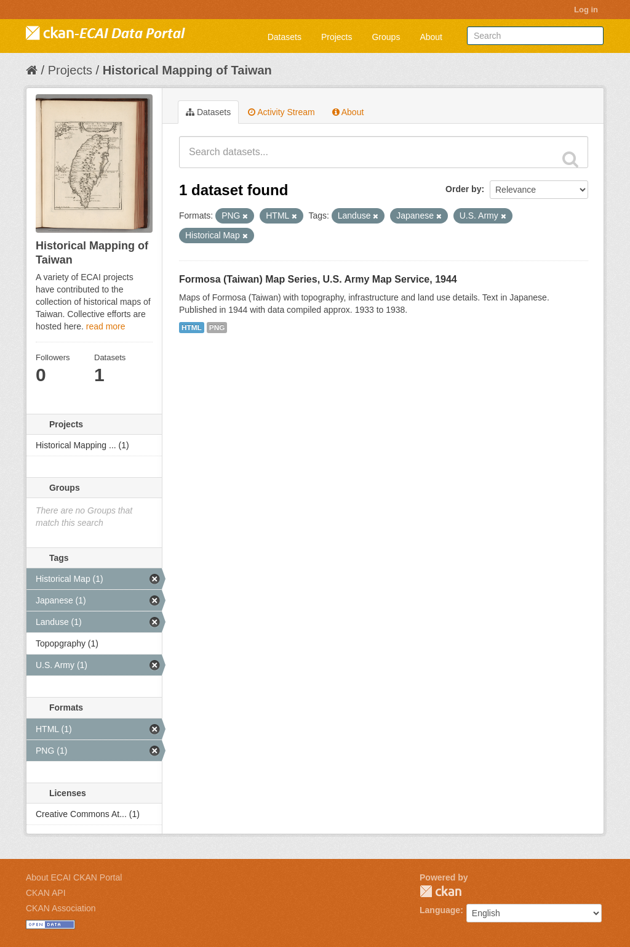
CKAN (440, 891)
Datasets (284, 37)
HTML (191, 327)
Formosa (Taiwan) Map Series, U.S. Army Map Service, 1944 (318, 279)
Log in (586, 9)
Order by (463, 189)
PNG (217, 327)
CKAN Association (61, 908)
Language (440, 910)
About (431, 37)
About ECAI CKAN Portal (74, 877)
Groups (386, 37)
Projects (337, 37)
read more (106, 326)
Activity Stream (281, 112)
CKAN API (46, 893)
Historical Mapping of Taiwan (187, 70)
